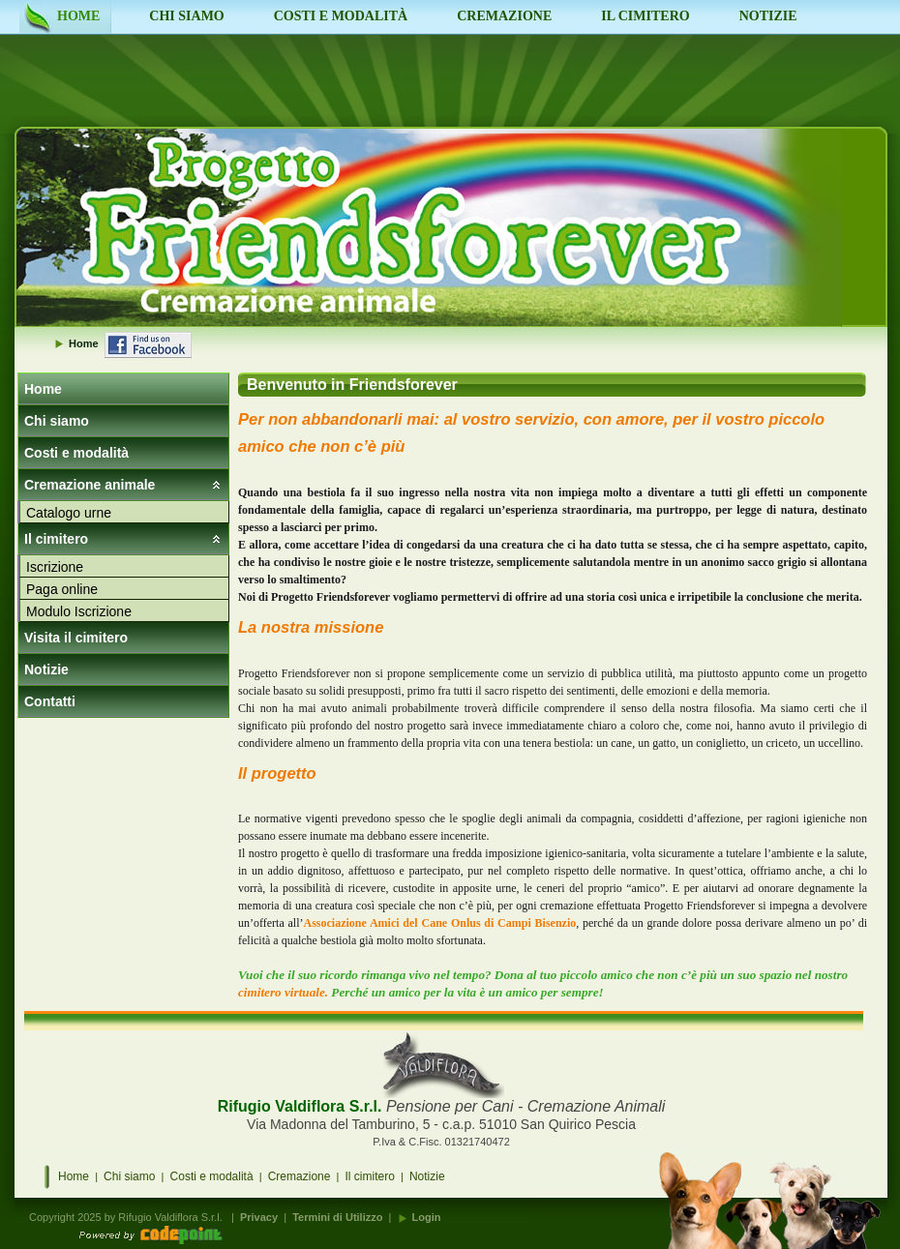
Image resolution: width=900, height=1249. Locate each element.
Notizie (46, 669)
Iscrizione (54, 567)
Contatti (49, 701)
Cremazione (299, 1176)
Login (426, 1217)
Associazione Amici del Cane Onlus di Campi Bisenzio (440, 923)
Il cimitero (56, 539)
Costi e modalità (76, 453)
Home (43, 389)
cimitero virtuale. (283, 992)
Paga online (62, 589)
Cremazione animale (89, 484)
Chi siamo (56, 421)
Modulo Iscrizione (79, 611)
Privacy (259, 1217)
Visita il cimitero (76, 637)
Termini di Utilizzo (337, 1217)
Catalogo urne (68, 512)
